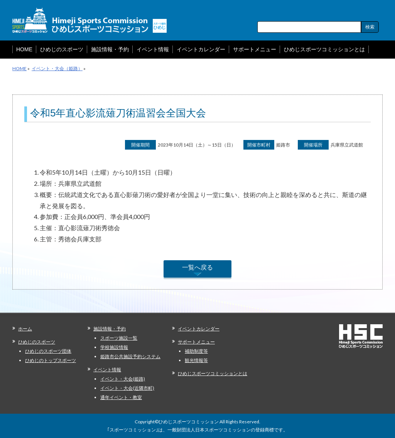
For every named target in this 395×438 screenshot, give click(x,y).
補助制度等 (196, 351)
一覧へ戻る (197, 267)
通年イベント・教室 (121, 397)
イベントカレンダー (198, 329)
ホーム (25, 329)
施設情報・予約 (109, 329)
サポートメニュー (196, 342)
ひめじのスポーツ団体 (48, 351)
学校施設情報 (114, 347)
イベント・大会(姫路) (122, 379)
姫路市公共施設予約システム (130, 356)
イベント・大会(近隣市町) (127, 388)
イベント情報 (107, 369)
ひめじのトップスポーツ (50, 360)
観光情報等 (196, 360)
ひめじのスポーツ (36, 342)
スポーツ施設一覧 (118, 338)
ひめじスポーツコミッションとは (212, 373)
